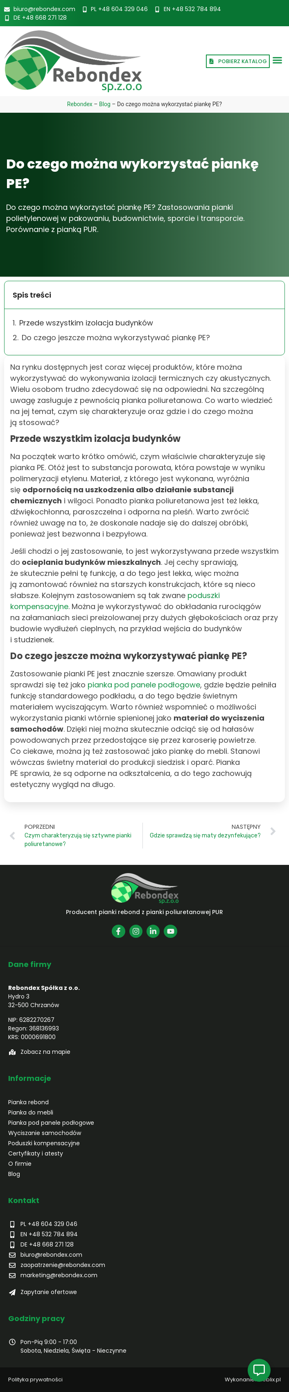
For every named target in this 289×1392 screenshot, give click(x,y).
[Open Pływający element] (259, 1370)
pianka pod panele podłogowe (144, 685)
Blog (105, 104)
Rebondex (80, 104)
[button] (277, 60)
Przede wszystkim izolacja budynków (87, 323)
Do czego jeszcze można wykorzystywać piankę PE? (117, 337)
